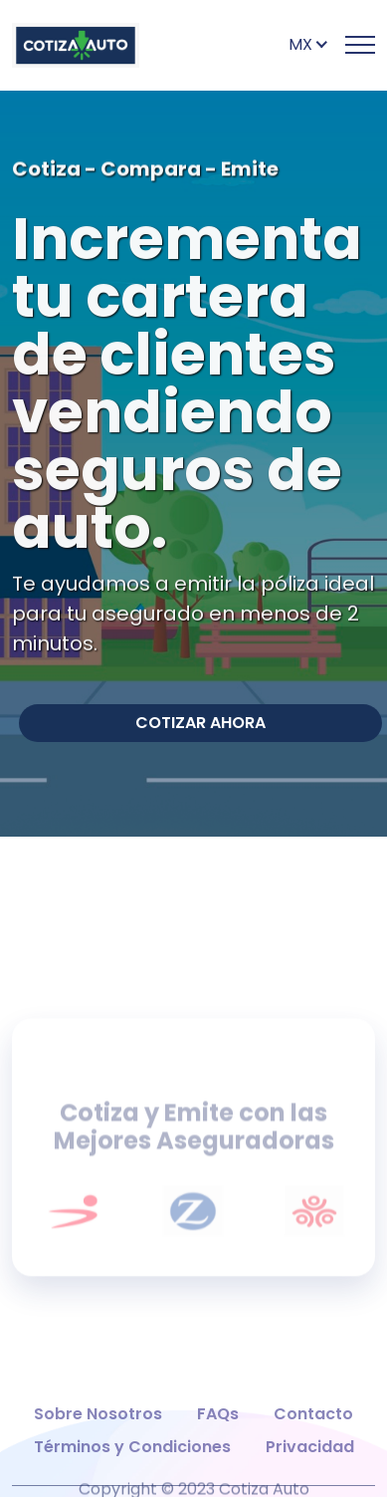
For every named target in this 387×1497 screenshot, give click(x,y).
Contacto (313, 1441)
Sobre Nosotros (98, 1441)
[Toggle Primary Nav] (360, 45)
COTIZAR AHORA (200, 722)
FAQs (218, 1441)
